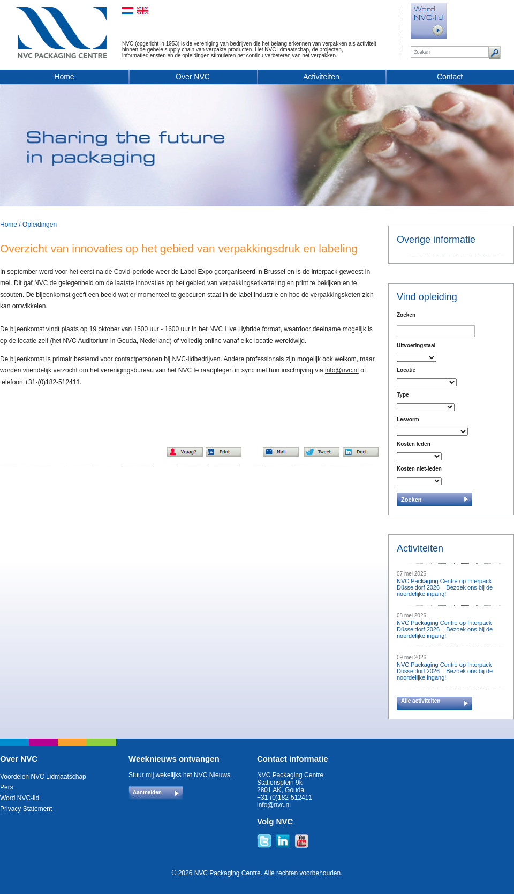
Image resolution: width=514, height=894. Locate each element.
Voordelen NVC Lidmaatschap (43, 776)
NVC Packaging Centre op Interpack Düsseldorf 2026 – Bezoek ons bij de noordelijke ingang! (445, 587)
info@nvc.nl (342, 370)
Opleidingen (39, 224)
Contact (450, 76)
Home (64, 76)
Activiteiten (321, 76)
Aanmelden (147, 792)
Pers (6, 787)
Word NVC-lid (19, 798)
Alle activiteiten (420, 701)
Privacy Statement (26, 809)
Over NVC (193, 76)
